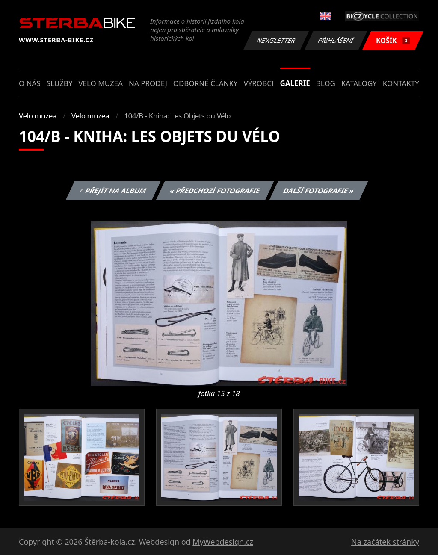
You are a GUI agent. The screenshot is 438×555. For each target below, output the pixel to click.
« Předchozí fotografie (215, 190)
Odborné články (205, 83)
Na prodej (148, 83)
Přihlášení (335, 40)
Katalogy (359, 83)
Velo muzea (100, 83)
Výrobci (258, 83)
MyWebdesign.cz (222, 542)
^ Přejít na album (113, 190)
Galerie (295, 83)
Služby (60, 83)
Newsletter (276, 40)
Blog (325, 83)
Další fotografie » (318, 190)
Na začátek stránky (385, 542)
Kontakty (401, 83)
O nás (30, 83)
